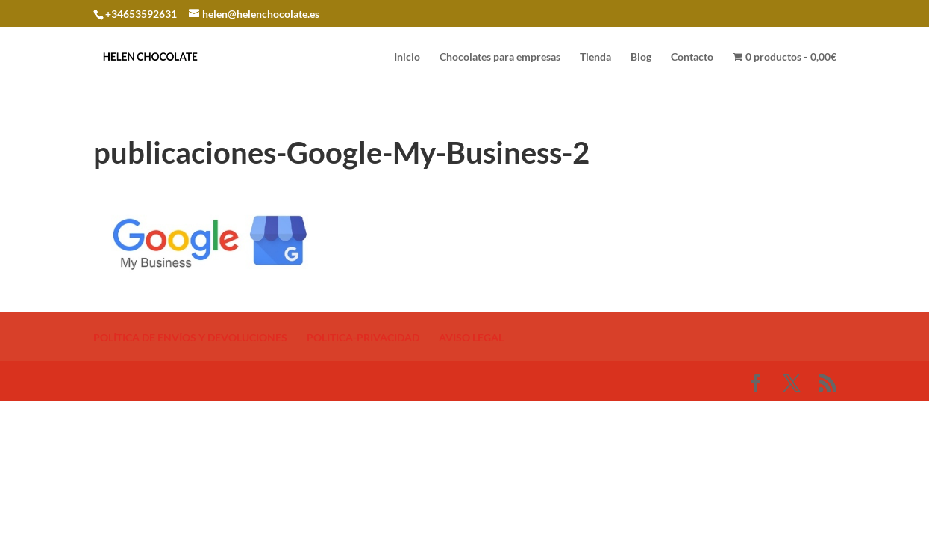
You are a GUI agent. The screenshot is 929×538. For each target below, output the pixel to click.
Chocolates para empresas (500, 57)
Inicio (407, 57)
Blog (641, 57)
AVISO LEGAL (471, 337)
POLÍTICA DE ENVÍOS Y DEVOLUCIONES (190, 337)
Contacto (692, 57)
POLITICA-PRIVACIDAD (363, 337)
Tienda (595, 57)
